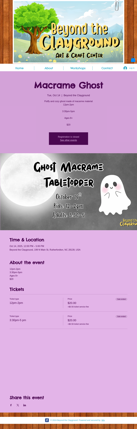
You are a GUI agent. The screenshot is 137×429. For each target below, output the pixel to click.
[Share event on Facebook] (11, 405)
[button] (133, 59)
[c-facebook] (47, 420)
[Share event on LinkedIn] (24, 405)
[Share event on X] (17, 405)
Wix (103, 420)
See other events (68, 140)
